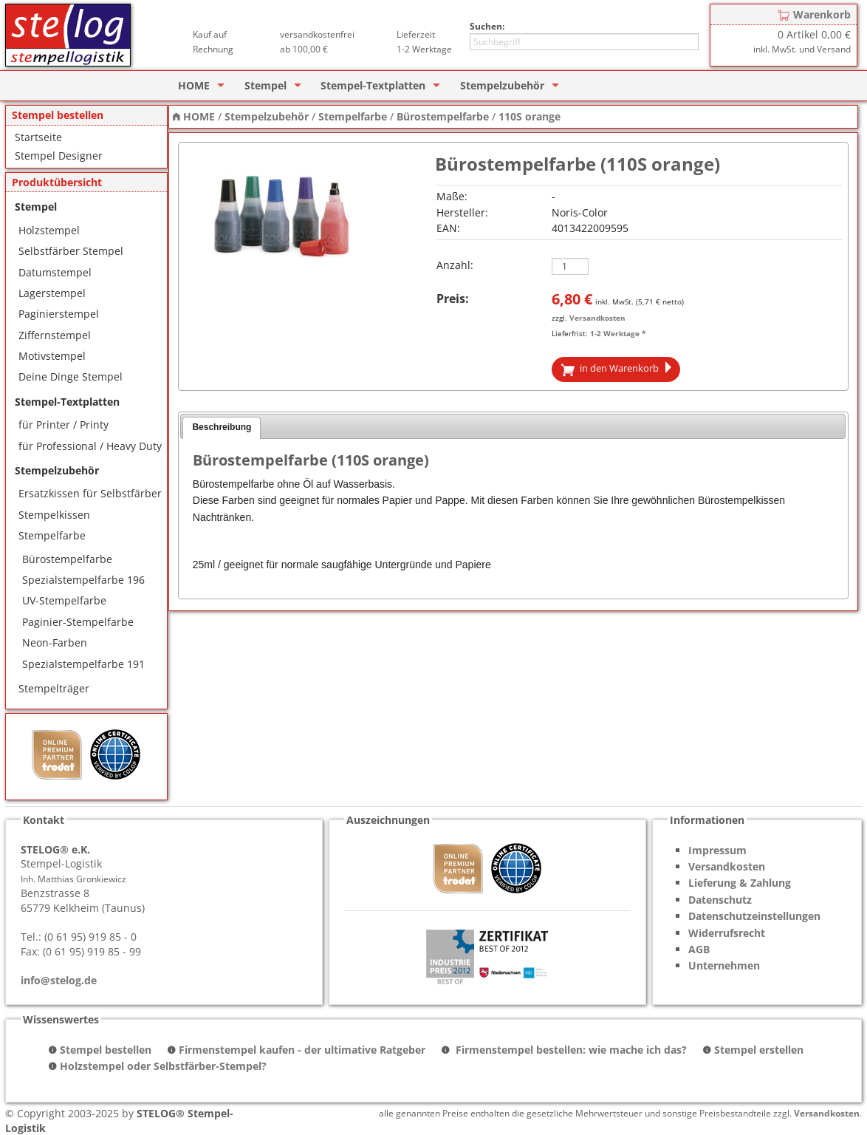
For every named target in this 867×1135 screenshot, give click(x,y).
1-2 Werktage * (617, 333)
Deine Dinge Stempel (70, 376)
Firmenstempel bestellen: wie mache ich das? (570, 1050)
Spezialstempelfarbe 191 (83, 664)
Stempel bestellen (105, 1050)
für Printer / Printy (63, 424)
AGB (699, 949)
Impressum (717, 850)
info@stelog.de (59, 980)
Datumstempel (55, 272)
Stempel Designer (59, 156)
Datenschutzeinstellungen (754, 916)
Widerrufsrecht (726, 933)
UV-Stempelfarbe (64, 600)
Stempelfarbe (52, 535)
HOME (194, 85)
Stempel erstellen (758, 1050)
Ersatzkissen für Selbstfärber (90, 493)
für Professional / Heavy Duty (90, 446)
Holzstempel (49, 230)
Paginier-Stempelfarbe (78, 622)
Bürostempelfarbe (67, 559)
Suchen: (487, 26)
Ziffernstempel (54, 335)
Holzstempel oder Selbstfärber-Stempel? (163, 1066)
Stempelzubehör (502, 85)
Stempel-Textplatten (373, 85)
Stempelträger (53, 688)
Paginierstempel (58, 314)
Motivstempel (52, 356)
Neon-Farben (54, 642)
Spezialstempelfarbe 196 (83, 580)
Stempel (265, 85)
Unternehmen (724, 965)
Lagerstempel (52, 293)
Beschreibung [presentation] (221, 427)
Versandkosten (597, 318)
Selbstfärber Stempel (70, 251)
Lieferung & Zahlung (739, 883)
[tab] (221, 428)
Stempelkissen (54, 515)
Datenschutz (720, 900)
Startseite (38, 137)
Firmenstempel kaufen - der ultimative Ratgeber (302, 1050)
